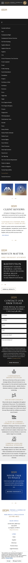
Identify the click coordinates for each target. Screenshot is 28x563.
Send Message (14, 362)
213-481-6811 (14, 516)
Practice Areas (14, 545)
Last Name (4, 320)
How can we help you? (7, 340)
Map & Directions (14, 529)
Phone (3, 325)
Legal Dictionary (14, 548)
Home (14, 537)
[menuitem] (14, 28)
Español (14, 540)
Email (3, 330)
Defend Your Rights (14, 491)
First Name (4, 315)
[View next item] (15, 198)
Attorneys (14, 542)
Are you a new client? (7, 335)
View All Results (9, 289)
